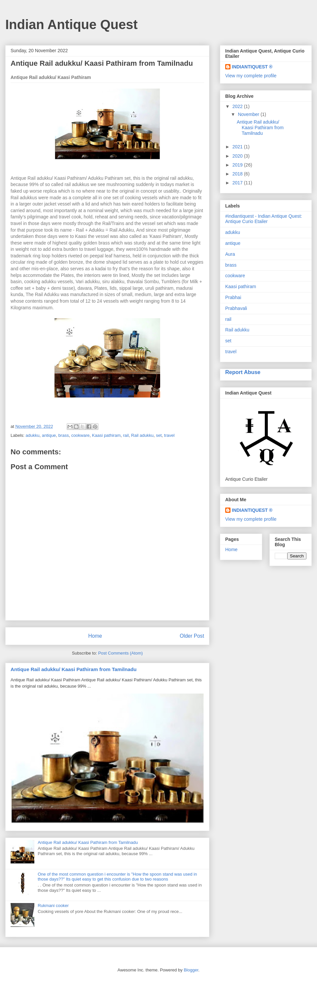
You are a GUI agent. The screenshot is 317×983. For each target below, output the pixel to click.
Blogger (191, 969)
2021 (238, 146)
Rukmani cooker (53, 905)
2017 (238, 182)
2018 (238, 173)
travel (169, 435)
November (249, 114)
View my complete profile (250, 75)
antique (49, 435)
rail (125, 435)
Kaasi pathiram (106, 435)
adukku (33, 435)
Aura (230, 254)
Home (95, 636)
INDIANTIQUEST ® (252, 66)
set (158, 435)
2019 (238, 165)
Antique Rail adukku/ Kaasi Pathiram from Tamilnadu (74, 669)
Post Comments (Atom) (120, 653)
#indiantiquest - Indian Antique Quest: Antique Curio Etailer (263, 218)
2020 (238, 156)
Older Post (192, 636)
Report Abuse (243, 372)
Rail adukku (142, 435)
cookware (80, 435)
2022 (238, 106)
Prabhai (233, 297)
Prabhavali (236, 308)
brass (63, 435)
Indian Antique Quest (71, 24)
